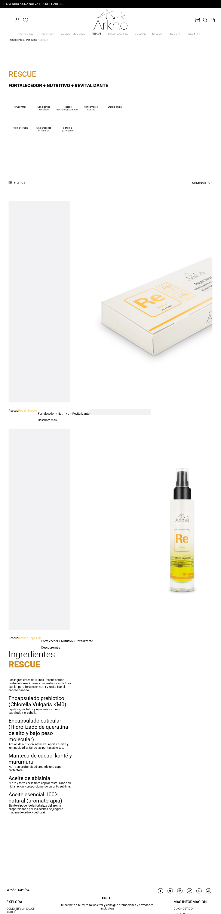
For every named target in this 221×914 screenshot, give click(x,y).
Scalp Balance (118, 33)
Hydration (47, 33)
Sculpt (175, 33)
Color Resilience (73, 33)
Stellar (158, 33)
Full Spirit (194, 33)
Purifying (26, 33)
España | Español (17, 889)
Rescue (96, 33)
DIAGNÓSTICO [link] (183, 908)
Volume (140, 33)
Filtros (19, 182)
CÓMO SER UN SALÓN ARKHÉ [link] (20, 910)
